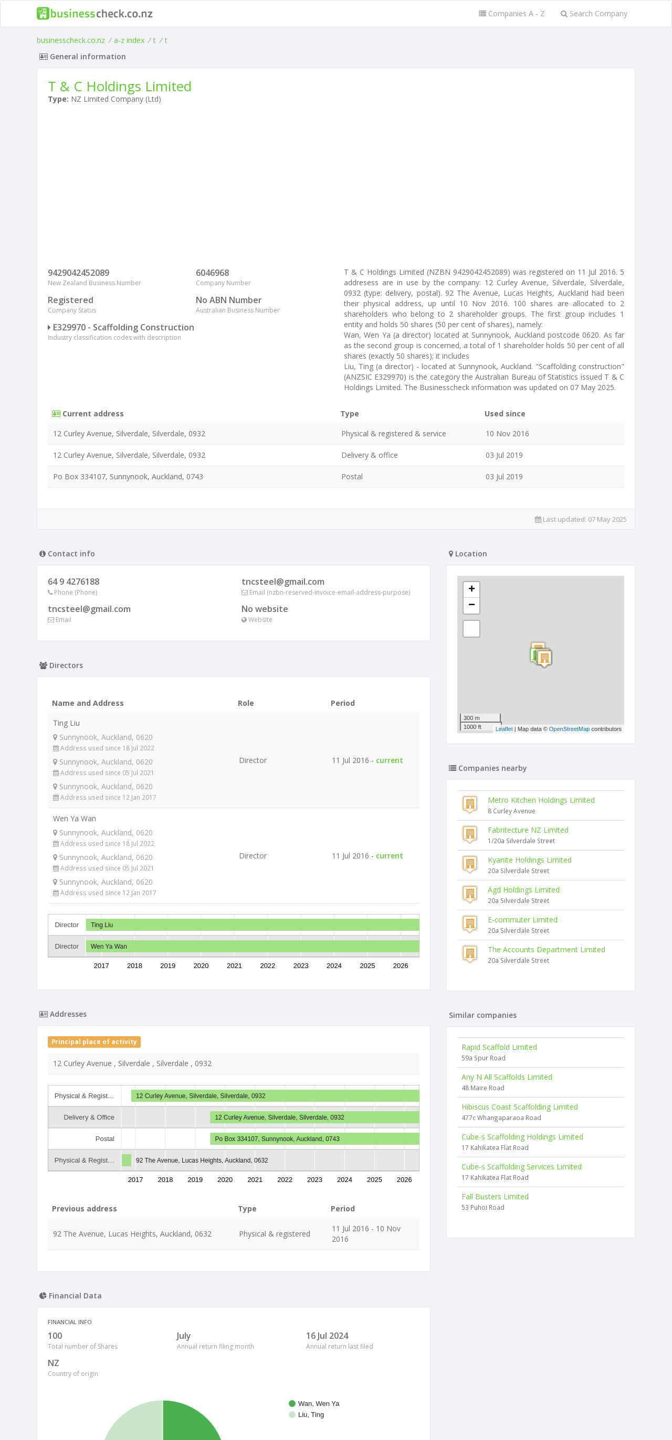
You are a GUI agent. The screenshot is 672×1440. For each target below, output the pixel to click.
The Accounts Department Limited (546, 949)
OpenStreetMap (569, 729)
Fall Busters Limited (495, 1196)
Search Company (594, 13)
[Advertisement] (336, 188)
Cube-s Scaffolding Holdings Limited (522, 1137)
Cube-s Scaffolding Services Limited (521, 1167)
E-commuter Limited (523, 920)
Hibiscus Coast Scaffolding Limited (519, 1107)
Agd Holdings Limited (524, 890)
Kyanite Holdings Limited (530, 860)
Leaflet (504, 729)
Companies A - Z (512, 13)
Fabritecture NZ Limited (528, 830)
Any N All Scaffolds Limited (506, 1077)
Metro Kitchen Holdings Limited (541, 800)
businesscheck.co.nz (71, 40)
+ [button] (471, 590)
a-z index (129, 40)
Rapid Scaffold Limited (499, 1047)
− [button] (471, 606)
